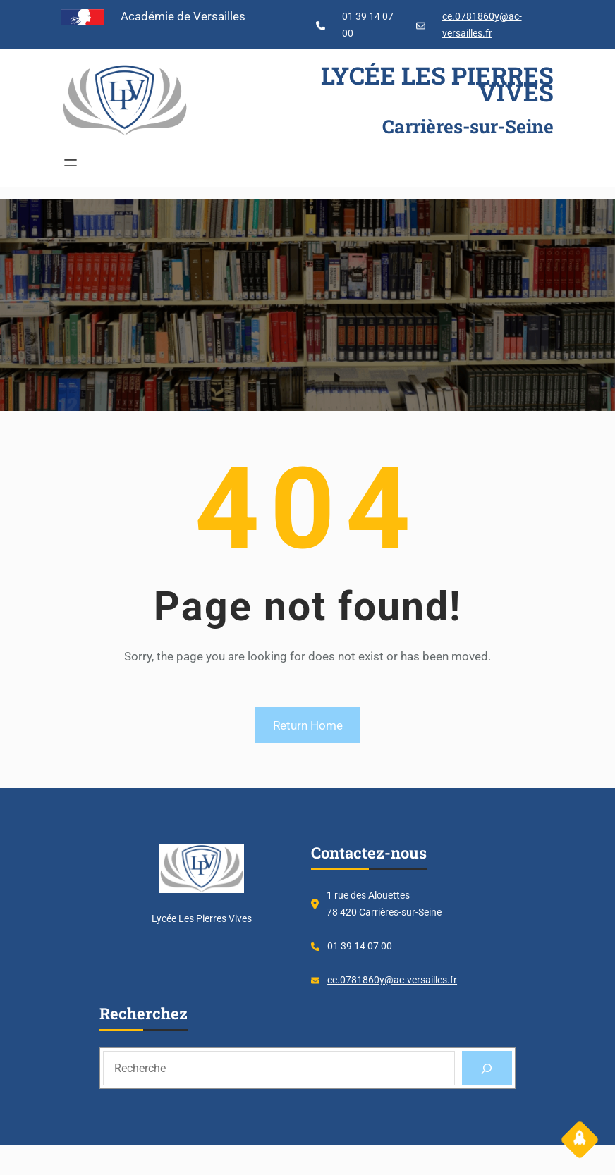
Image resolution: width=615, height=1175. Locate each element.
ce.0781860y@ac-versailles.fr (392, 979)
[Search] (487, 1068)
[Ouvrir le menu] (70, 163)
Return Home (308, 725)
